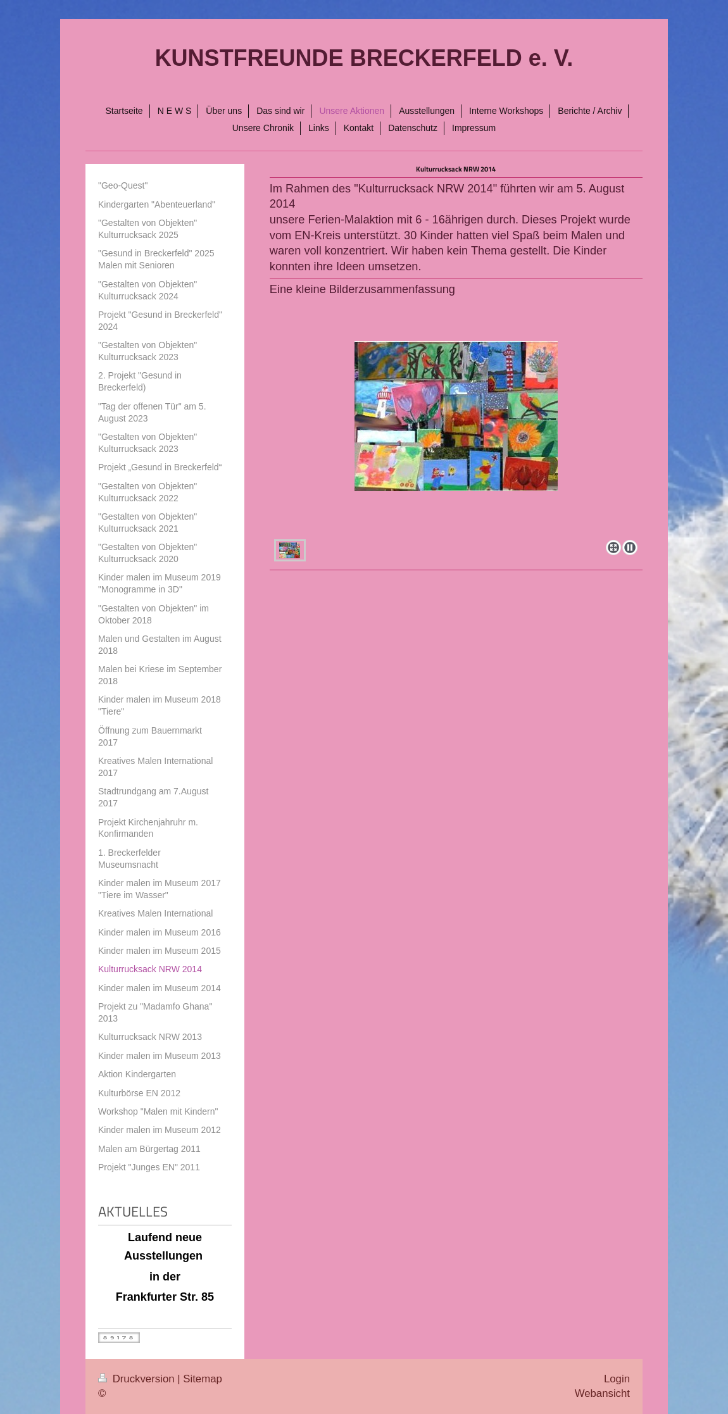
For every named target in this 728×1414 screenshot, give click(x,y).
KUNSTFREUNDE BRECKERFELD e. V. (364, 58)
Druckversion (137, 1379)
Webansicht (602, 1393)
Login (617, 1379)
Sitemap (202, 1379)
